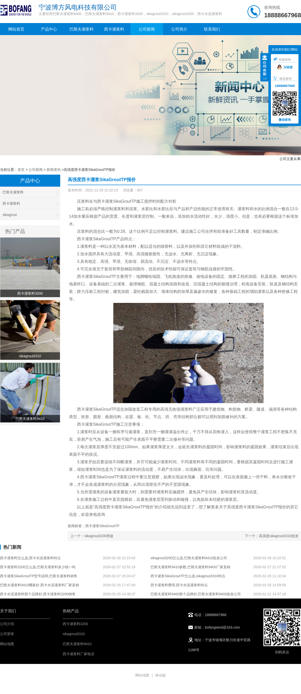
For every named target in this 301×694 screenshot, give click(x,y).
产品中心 (49, 29)
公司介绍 (7, 624)
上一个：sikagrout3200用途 (91, 536)
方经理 (284, 67)
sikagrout (30, 215)
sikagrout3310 (74, 634)
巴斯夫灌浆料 (81, 29)
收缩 (264, 68)
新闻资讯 (54, 170)
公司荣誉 (7, 634)
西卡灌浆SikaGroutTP (116, 201)
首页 (21, 170)
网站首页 (16, 29)
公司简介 (179, 29)
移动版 (160, 675)
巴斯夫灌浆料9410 (77, 644)
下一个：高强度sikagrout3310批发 (271, 536)
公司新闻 (147, 29)
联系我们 (212, 29)
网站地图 (7, 644)
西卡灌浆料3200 (75, 624)
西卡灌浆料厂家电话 (78, 654)
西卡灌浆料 (114, 29)
